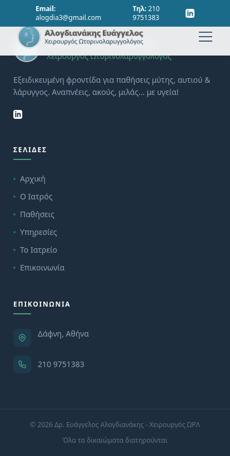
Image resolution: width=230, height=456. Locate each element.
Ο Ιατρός (32, 196)
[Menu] (205, 36)
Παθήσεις (33, 214)
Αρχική (29, 178)
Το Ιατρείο (35, 249)
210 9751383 (61, 364)
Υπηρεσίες (35, 232)
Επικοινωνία (38, 267)
